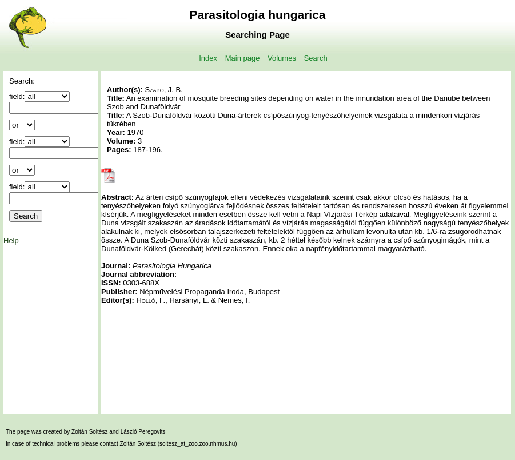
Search (316, 58)
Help (11, 240)
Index (208, 58)
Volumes (282, 58)
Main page (242, 58)
